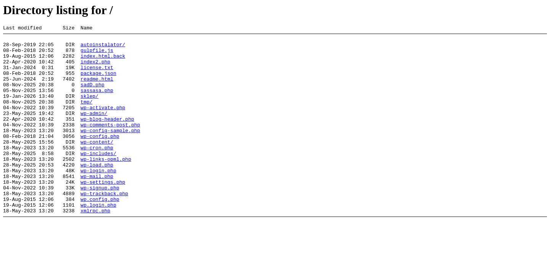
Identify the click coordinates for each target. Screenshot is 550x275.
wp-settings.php (103, 212)
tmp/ (86, 116)
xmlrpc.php (95, 247)
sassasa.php (97, 102)
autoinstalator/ (103, 47)
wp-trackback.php (104, 226)
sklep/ (90, 109)
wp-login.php (98, 199)
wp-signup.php (100, 219)
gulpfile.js (97, 54)
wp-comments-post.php (110, 144)
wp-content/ (97, 164)
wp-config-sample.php (110, 150)
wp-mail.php (97, 205)
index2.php (95, 68)
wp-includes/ (98, 178)
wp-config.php (100, 157)
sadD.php (92, 95)
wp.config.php (100, 233)
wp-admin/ (94, 130)
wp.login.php (98, 240)
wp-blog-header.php (107, 137)
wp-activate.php (103, 123)
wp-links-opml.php (106, 185)
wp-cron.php (97, 171)
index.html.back (103, 61)
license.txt (97, 75)
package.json (98, 82)
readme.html (97, 89)
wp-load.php (97, 192)
